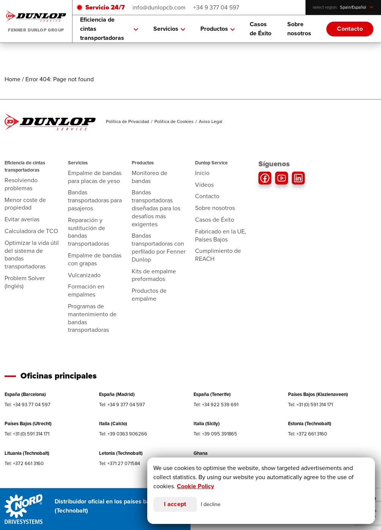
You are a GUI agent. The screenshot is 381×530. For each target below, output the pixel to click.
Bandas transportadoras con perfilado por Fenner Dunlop (159, 247)
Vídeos (204, 184)
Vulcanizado (84, 275)
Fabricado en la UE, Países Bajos (220, 235)
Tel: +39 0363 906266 (123, 433)
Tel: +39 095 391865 (215, 433)
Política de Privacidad (127, 121)
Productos (217, 28)
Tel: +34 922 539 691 (216, 404)
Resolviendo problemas (21, 184)
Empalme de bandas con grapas (94, 259)
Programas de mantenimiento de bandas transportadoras (92, 318)
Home (12, 79)
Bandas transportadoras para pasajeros (95, 200)
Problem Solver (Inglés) (25, 282)
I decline (210, 504)
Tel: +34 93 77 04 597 (27, 404)
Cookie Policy (195, 486)
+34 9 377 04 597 (216, 7)
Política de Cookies (174, 121)
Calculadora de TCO (31, 231)
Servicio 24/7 (105, 7)
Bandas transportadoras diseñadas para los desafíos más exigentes (156, 208)
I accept (175, 504)
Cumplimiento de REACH (218, 254)
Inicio (202, 173)
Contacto (350, 28)
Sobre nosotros (299, 29)
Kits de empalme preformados (154, 275)
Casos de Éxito (260, 29)
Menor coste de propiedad (25, 204)
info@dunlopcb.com (159, 7)
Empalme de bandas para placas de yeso (94, 177)
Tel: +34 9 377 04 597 (122, 404)
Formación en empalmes (86, 290)
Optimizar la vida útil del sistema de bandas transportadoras (32, 254)
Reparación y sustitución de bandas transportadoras (88, 232)
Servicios (169, 28)
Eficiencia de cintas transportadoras (109, 28)
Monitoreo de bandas (149, 177)
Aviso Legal (210, 121)
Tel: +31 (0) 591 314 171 (310, 404)
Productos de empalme (149, 294)
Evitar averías (22, 219)
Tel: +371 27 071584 (119, 463)
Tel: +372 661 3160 (307, 433)
